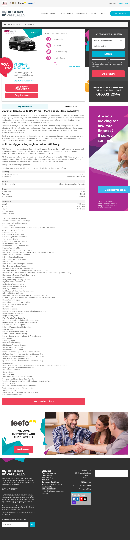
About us (45, 480)
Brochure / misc (74, 107)
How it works (67, 13)
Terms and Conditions (50, 482)
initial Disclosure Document (52, 491)
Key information (12, 107)
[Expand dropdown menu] (56, 13)
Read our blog (47, 477)
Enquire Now (22, 95)
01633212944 (123, 3)
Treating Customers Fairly (52, 484)
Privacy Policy (47, 487)
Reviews (94, 13)
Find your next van (49, 473)
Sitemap (45, 493)
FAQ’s (103, 13)
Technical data (33, 107)
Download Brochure (43, 401)
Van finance (81, 13)
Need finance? (47, 475)
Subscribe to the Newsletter (14, 519)
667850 (27, 482)
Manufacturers (49, 12)
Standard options (53, 107)
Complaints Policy (49, 489)
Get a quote (46, 471)
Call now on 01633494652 (22, 88)
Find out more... (75, 66)
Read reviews (23, 449)
